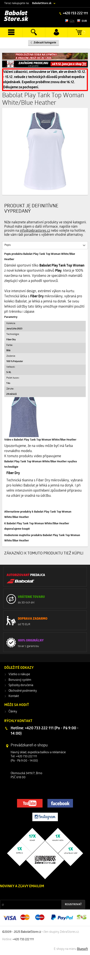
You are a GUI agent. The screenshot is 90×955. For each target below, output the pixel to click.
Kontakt (14, 696)
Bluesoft (82, 949)
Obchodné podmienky (23, 691)
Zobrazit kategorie (45, 42)
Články (13, 711)
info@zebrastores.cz (35, 231)
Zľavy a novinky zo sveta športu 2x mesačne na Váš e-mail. (37, 894)
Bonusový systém (20, 680)
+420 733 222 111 (75, 13)
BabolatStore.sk (41, 3)
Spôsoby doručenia (21, 685)
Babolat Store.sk (16, 16)
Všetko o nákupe (19, 674)
